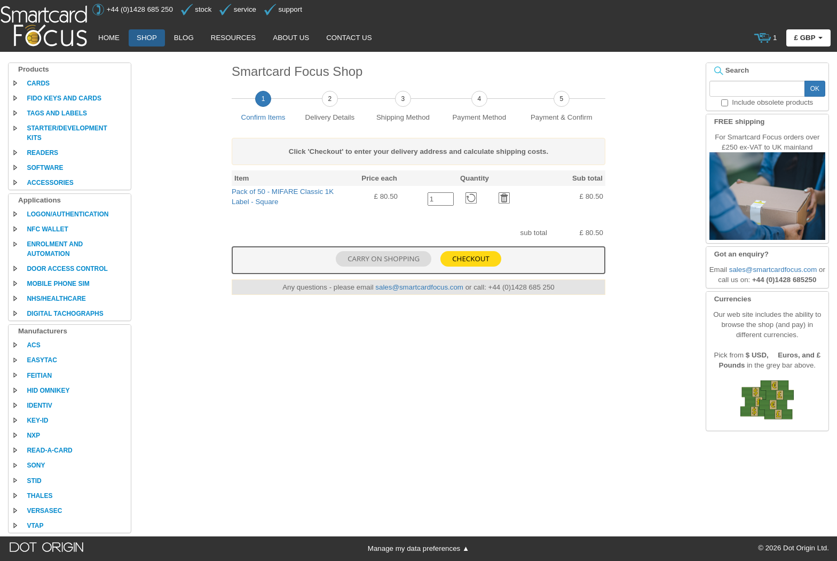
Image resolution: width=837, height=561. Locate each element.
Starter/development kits (67, 132)
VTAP (35, 525)
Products (33, 69)
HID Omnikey (48, 390)
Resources (233, 38)
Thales (39, 496)
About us (291, 38)
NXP (33, 435)
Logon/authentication (67, 214)
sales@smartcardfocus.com (419, 287)
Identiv (39, 405)
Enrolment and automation (55, 248)
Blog (184, 38)
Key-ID (37, 420)
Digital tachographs (65, 313)
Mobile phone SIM (58, 283)
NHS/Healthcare (56, 298)
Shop (147, 38)
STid (34, 481)
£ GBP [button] (808, 38)
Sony (36, 465)
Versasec (44, 511)
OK (814, 88)
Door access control (67, 268)
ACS (33, 345)
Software (45, 168)
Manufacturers (42, 331)
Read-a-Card (49, 450)
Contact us (349, 38)
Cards (38, 83)
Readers (42, 153)
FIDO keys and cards (64, 98)
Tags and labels (57, 113)
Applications (39, 200)
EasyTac (42, 360)
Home (109, 38)
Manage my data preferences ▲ (418, 548)
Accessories (50, 182)
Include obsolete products (767, 102)
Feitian (39, 375)
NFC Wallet (47, 229)
